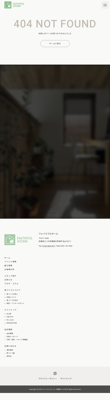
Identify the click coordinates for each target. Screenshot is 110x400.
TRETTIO (10, 317)
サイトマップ (66, 379)
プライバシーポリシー (47, 379)
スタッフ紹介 (10, 276)
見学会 (9, 356)
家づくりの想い (12, 294)
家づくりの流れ (12, 300)
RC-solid (10, 320)
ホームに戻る (55, 44)
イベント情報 (10, 262)
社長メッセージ (12, 336)
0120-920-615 (48, 246)
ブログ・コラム (11, 284)
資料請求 (10, 350)
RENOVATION (12, 323)
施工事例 (8, 266)
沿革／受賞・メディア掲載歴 (17, 339)
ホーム (7, 258)
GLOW (9, 314)
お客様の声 (9, 269)
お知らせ (8, 280)
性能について (11, 297)
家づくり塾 (11, 353)
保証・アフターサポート (15, 303)
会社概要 (10, 333)
